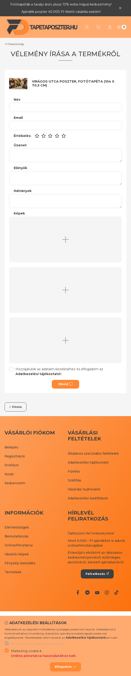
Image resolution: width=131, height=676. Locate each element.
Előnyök (20, 168)
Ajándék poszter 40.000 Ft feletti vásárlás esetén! (61, 12)
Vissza (15, 407)
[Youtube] (97, 592)
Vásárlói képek (17, 554)
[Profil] (109, 27)
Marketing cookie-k (43, 653)
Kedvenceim (15, 483)
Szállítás (74, 480)
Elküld (65, 384)
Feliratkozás (97, 574)
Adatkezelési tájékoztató (88, 462)
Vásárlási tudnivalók (84, 489)
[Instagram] (107, 592)
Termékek (13, 572)
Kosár (9, 474)
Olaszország (15, 44)
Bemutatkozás (17, 536)
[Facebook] (78, 592)
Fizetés (74, 471)
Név (17, 100)
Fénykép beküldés (20, 563)
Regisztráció (15, 456)
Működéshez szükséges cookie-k (37, 644)
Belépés (11, 447)
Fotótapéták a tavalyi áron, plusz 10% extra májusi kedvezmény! (61, 4)
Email (18, 118)
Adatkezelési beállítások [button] (88, 498)
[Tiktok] (116, 592)
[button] (87, 27)
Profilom (12, 465)
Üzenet (20, 145)
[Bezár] (120, 8)
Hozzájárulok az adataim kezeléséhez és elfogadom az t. (59, 371)
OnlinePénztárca (19, 545)
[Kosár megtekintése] (121, 27)
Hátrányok (22, 191)
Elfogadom (65, 667)
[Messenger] (87, 592)
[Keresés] (98, 27)
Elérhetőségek (17, 527)
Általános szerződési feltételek (93, 453)
